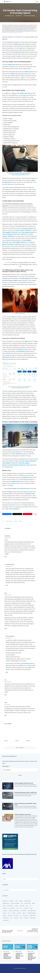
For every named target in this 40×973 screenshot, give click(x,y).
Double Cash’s (31, 493)
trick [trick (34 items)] (11, 917)
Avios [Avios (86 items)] (22, 903)
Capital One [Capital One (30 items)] (22, 905)
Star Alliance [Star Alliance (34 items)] (25, 915)
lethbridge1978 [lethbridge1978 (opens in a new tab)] (22, 313)
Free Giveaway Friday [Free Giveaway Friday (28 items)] (32, 910)
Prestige (20, 521)
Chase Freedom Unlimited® (24, 230)
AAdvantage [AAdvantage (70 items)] (5, 900)
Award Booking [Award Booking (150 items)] (27, 903)
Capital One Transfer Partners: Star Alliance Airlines (19, 959)
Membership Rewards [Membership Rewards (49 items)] (32, 913)
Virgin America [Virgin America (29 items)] (32, 917)
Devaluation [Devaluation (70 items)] (26, 908)
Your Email (5, 766)
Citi (3, 521)
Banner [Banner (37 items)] (33, 903)
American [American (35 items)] (21, 900)
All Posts (20, 930)
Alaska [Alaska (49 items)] (16, 900)
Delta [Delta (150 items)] (21, 908)
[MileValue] (6, 2)
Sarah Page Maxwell (30, 15)
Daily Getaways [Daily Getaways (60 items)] (12, 908)
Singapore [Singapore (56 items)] (10, 915)
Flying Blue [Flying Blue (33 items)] (5, 910)
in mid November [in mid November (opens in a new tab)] (20, 351)
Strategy (19, 15)
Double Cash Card (27, 477)
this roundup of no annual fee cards (19, 488)
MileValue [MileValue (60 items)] (5, 915)
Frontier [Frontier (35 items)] (4, 913)
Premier (15, 521)
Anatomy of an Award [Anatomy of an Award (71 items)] (15, 903)
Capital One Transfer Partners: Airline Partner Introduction (7, 959)
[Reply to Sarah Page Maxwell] (20, 585)
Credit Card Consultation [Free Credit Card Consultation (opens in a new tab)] (12, 509)
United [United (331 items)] (21, 917)
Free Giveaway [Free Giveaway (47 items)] (23, 910)
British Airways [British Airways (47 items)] (10, 905)
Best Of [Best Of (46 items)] (4, 905)
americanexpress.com (21, 29)
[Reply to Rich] (20, 695)
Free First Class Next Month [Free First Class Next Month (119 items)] (14, 910)
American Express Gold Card (22, 814)
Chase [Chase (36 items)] (27, 905)
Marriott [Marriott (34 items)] (24, 913)
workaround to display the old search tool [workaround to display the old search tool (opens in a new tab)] (20, 387)
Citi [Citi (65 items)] (30, 905)
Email (17, 740)
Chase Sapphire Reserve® (19, 242)
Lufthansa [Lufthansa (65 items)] (19, 913)
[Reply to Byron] (20, 628)
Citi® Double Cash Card (17, 44)
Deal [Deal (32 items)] (17, 908)
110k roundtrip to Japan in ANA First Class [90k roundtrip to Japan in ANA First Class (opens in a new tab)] (20, 174)
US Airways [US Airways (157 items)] (26, 917)
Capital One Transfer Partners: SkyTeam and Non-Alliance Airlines (32, 961)
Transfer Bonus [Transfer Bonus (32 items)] (6, 917)
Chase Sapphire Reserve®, (28, 232)
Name (6, 740)
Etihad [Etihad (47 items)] (31, 908)
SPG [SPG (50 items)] (20, 915)
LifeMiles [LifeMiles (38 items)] (13, 913)
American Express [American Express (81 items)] (6, 903)
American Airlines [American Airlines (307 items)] (27, 900)
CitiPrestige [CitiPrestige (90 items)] (5, 908)
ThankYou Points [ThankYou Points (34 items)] (32, 915)
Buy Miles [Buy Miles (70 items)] (16, 905)
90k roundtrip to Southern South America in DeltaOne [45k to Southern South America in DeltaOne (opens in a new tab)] (19, 173)
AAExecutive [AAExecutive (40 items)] (11, 900)
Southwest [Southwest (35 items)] (16, 915)
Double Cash (28, 71)
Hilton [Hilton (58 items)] (9, 913)
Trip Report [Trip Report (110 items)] (16, 917)
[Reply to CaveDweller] (20, 556)
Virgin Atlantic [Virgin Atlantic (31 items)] (6, 920)
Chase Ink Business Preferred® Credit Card (14, 234)
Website (28, 740)
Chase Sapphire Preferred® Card (11, 232)
